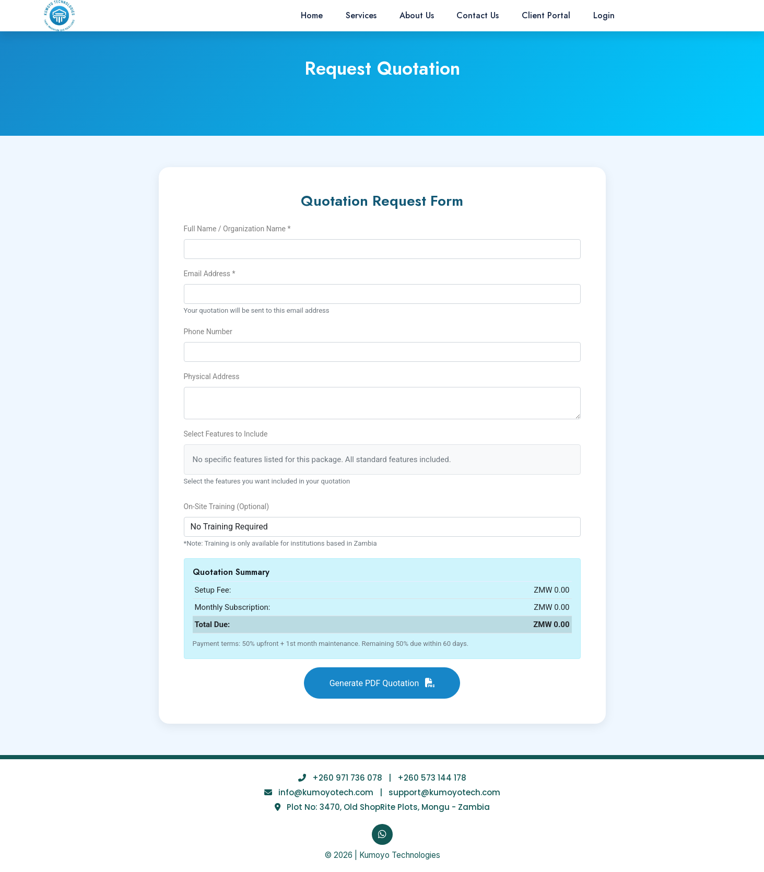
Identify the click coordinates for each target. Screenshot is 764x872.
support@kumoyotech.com (444, 792)
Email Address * (210, 273)
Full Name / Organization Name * (237, 229)
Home (312, 15)
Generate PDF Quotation (382, 683)
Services (361, 15)
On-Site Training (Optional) (226, 506)
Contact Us (477, 15)
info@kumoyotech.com (325, 792)
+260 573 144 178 (431, 777)
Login (604, 15)
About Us (416, 15)
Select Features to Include (226, 434)
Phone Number (208, 331)
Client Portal (546, 15)
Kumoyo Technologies (399, 855)
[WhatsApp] (382, 834)
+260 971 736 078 (347, 777)
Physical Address (212, 376)
